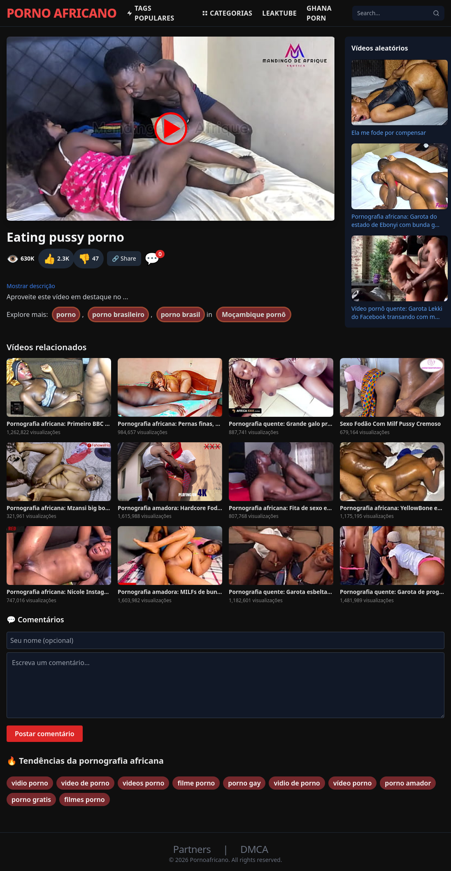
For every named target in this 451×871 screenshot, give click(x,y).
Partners (193, 849)
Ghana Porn (319, 13)
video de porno (85, 783)
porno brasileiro (118, 314)
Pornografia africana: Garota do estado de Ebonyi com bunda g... (395, 221)
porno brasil (180, 314)
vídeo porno (352, 783)
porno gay (244, 783)
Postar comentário (44, 733)
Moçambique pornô (254, 314)
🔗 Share (124, 258)
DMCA (254, 849)
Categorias (227, 13)
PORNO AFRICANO (61, 13)
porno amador (408, 783)
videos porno (144, 783)
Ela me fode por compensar (388, 132)
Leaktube (279, 13)
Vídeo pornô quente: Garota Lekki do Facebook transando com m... (396, 313)
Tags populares (150, 13)
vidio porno (30, 783)
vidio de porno (297, 783)
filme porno (196, 783)
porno (66, 314)
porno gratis (31, 799)
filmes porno (84, 799)
